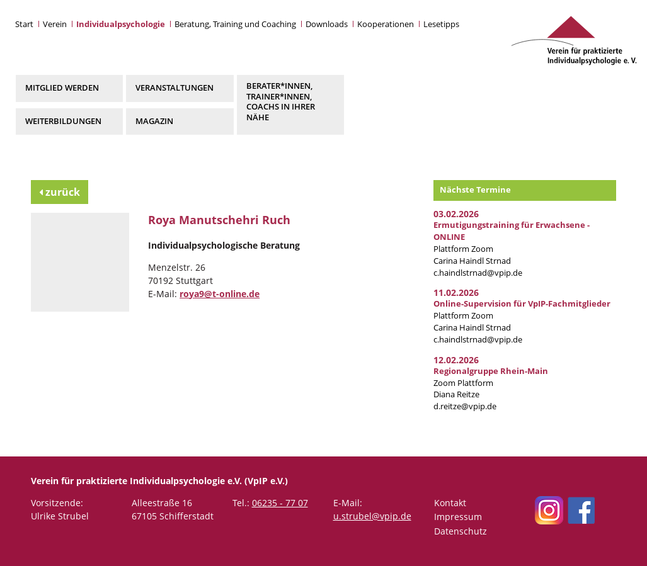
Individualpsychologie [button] (120, 24)
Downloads (327, 24)
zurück (59, 192)
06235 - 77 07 (280, 503)
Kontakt (450, 503)
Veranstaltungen (174, 87)
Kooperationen (385, 24)
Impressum (458, 517)
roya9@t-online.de (220, 294)
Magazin (154, 121)
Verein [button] (55, 24)
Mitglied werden (62, 87)
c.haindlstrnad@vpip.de (477, 273)
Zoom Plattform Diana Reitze (490, 383)
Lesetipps (441, 24)
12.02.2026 (456, 360)
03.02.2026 (456, 214)
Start (24, 24)
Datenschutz (460, 531)
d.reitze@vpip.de (464, 406)
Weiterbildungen (63, 121)
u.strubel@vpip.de (372, 516)
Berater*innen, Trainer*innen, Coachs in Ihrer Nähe (280, 101)
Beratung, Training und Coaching (235, 24)
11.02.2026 (456, 292)
